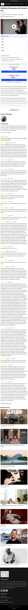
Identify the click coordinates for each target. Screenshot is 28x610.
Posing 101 (3, 525)
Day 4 (2, 47)
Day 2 (2, 42)
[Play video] (14, 26)
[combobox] (14, 4)
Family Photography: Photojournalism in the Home (12, 505)
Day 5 (2, 50)
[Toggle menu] (26, 4)
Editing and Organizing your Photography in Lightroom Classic (13, 445)
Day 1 (2, 39)
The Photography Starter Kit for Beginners (10, 564)
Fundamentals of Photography (7, 425)
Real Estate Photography (6, 545)
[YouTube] (2, 591)
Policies (14, 608)
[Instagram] (7, 591)
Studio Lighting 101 (5, 485)
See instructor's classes (6, 132)
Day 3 (2, 45)
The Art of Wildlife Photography (8, 466)
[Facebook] (4, 591)
